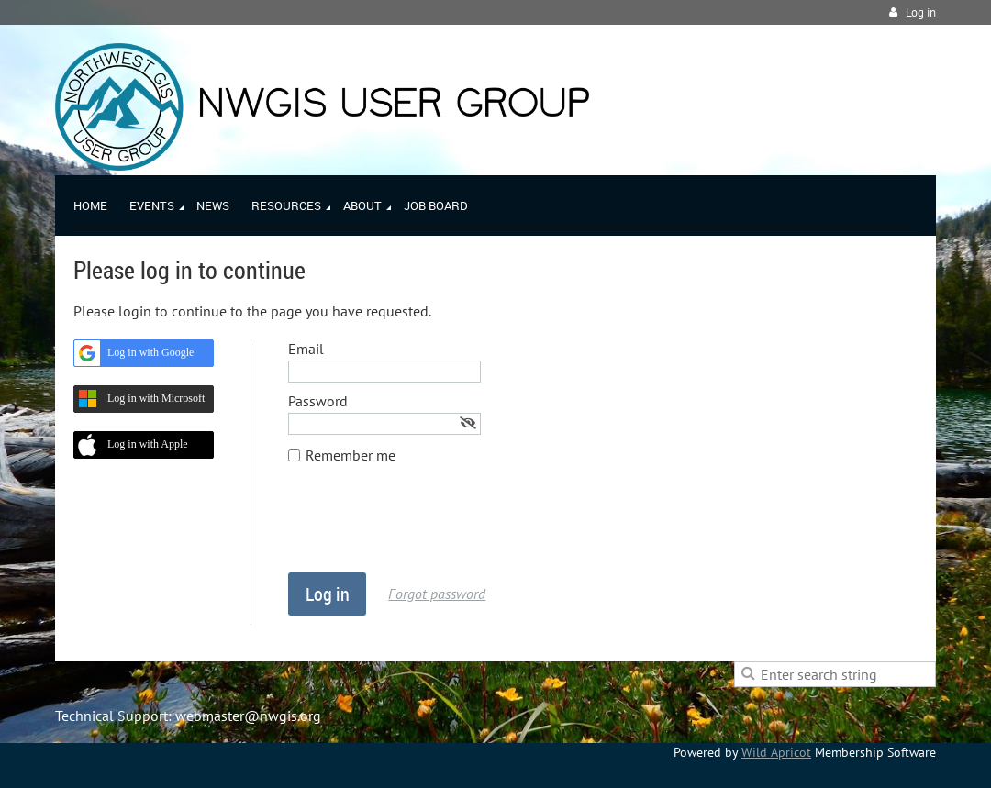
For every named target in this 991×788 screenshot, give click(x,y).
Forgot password (436, 593)
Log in (921, 12)
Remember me (350, 455)
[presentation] (427, 527)
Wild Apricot (776, 752)
